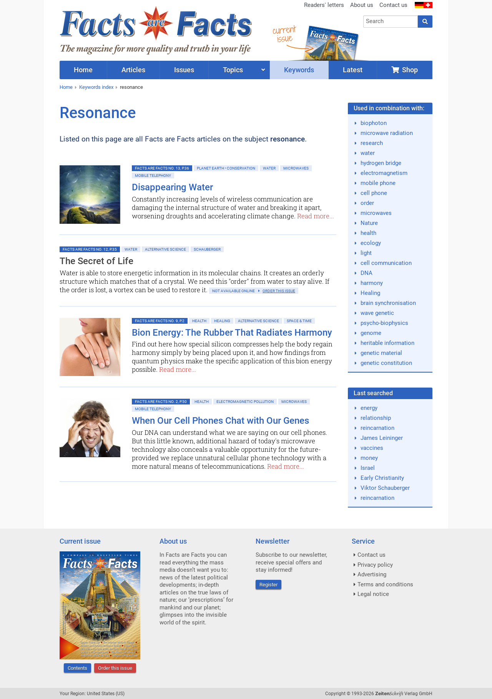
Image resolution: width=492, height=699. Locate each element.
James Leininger (382, 437)
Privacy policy (375, 564)
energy (369, 407)
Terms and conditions (385, 584)
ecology (371, 243)
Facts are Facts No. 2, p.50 (161, 401)
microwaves (376, 213)
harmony (372, 283)
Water (269, 168)
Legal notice (373, 594)
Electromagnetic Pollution (245, 401)
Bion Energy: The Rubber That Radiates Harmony (232, 332)
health (368, 233)
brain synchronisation (388, 303)
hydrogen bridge (381, 163)
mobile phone (378, 183)
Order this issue (115, 668)
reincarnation (377, 427)
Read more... (315, 215)
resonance (131, 87)
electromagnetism (384, 173)
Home (66, 87)
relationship (376, 417)
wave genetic (377, 313)
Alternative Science (165, 249)
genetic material (381, 353)
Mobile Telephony (153, 175)
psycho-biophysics (384, 323)
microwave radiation (387, 133)
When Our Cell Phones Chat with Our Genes (220, 420)
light (366, 253)
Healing (222, 321)
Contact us (393, 5)
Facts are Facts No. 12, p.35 (90, 249)
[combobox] (390, 21)
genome (371, 333)
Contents (77, 668)
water (368, 153)
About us (361, 5)
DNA (366, 273)
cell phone (374, 193)
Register (268, 584)
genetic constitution (386, 362)
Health (199, 321)
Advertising (371, 574)
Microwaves (296, 168)
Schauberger (207, 249)
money (369, 457)
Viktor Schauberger (385, 487)
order (367, 203)
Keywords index (96, 87)
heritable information (387, 343)
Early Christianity (382, 477)
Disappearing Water (172, 187)
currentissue (284, 33)
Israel (368, 467)
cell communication (386, 263)
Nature (369, 223)
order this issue (279, 291)
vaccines (372, 447)
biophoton (374, 123)
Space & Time (299, 321)
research (372, 143)
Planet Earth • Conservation (226, 168)
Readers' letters (324, 5)
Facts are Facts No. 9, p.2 (159, 321)
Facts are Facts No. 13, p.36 (162, 168)
